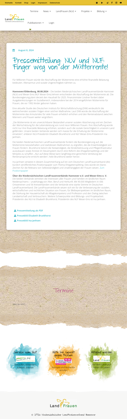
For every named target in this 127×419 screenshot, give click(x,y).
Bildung (100, 11)
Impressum (42, 3)
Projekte (85, 11)
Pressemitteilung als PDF (30, 210)
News (46, 11)
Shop (26, 3)
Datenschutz (55, 3)
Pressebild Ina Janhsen (28, 220)
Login (33, 3)
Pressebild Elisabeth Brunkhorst (34, 215)
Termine (34, 11)
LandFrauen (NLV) (65, 11)
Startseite (9, 3)
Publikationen (34, 22)
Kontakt (18, 3)
